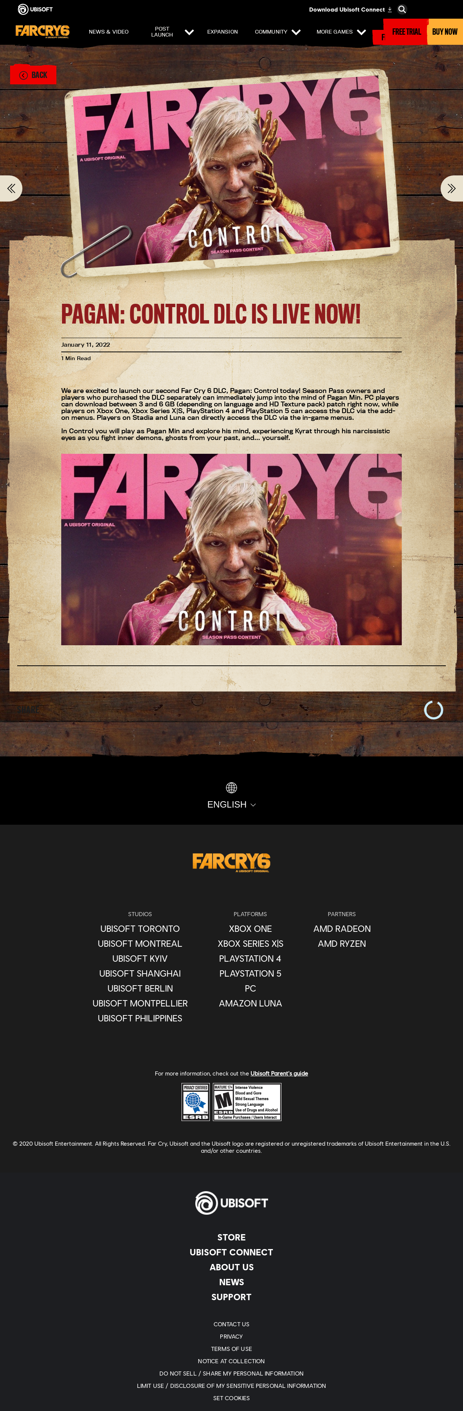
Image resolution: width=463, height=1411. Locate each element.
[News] (231, 1282)
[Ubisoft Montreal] (140, 943)
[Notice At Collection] (231, 1360)
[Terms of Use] (231, 1348)
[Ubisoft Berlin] (140, 988)
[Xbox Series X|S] (250, 943)
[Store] (231, 1237)
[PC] (250, 988)
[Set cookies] (231, 1397)
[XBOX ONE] (250, 928)
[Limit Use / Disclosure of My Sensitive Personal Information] (231, 1385)
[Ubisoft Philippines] (140, 1018)
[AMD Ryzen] (342, 943)
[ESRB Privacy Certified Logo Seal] (195, 1101)
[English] (231, 796)
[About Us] (231, 1267)
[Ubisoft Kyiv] (140, 958)
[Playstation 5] (250, 973)
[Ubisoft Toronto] (140, 928)
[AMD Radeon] (342, 928)
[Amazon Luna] (250, 1003)
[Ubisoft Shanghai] (140, 973)
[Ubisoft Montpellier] (140, 1003)
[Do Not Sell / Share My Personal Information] (231, 1373)
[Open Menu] (11, 33)
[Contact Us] (231, 1324)
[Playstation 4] (250, 958)
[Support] (231, 1297)
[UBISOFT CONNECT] (231, 1252)
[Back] (33, 75)
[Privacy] (231, 1336)
